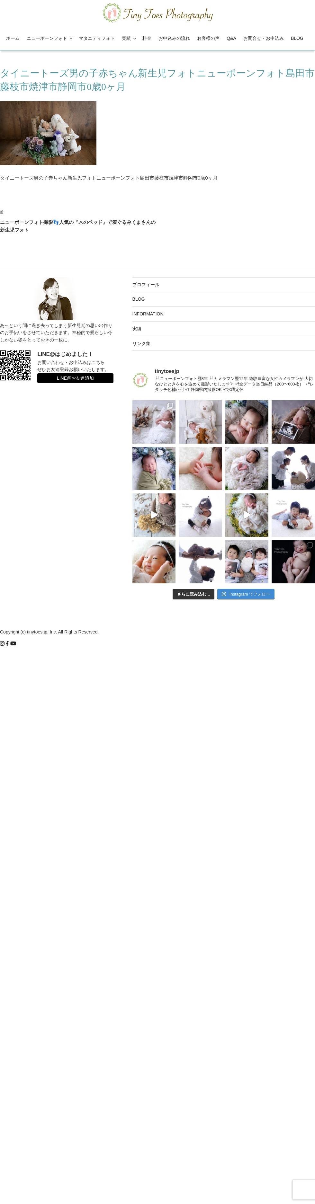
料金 (146, 38)
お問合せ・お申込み (263, 38)
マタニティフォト (97, 38)
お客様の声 (208, 38)
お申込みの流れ (174, 38)
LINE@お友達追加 (75, 378)
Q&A (231, 38)
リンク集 (141, 343)
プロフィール (145, 284)
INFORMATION (148, 313)
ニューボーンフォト (50, 38)
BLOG (297, 38)
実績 (129, 38)
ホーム (13, 38)
